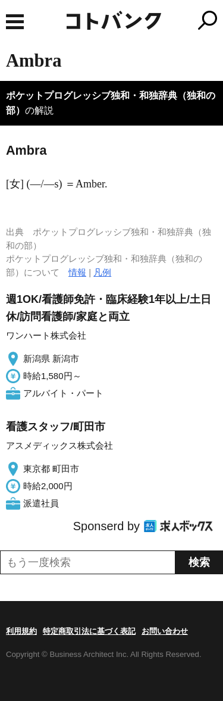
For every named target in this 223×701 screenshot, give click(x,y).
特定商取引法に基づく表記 (89, 631)
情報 (77, 272)
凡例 (102, 272)
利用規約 (21, 631)
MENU (15, 21)
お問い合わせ (165, 631)
